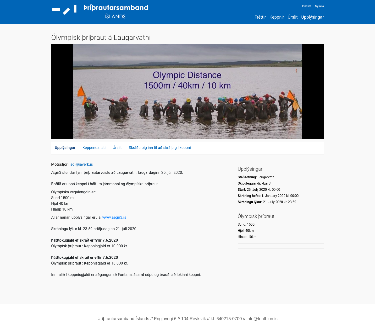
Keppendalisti (94, 147)
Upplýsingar (312, 17)
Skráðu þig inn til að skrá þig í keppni (160, 147)
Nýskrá (319, 6)
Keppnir (277, 17)
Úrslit (293, 17)
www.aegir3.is (114, 217)
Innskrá (306, 6)
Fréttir (260, 17)
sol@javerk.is (81, 164)
